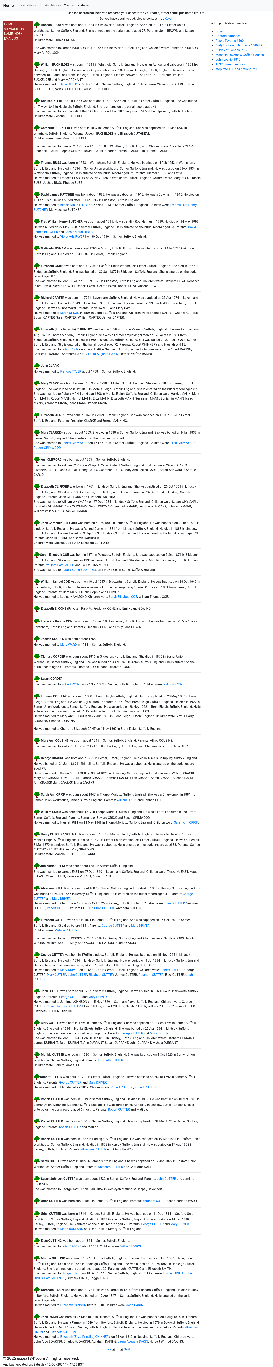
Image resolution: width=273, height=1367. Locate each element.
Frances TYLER (70, 371)
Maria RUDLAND (71, 1229)
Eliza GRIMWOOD (182, 443)
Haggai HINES (71, 1273)
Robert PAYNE (71, 684)
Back (109, 1349)
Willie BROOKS (130, 1246)
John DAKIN (69, 349)
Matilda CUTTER (65, 930)
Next (125, 1349)
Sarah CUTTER (174, 903)
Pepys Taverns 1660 (230, 41)
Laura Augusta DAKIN (103, 354)
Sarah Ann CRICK (186, 822)
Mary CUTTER (56, 975)
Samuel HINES (54, 1278)
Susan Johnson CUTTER (64, 1006)
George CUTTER (113, 925)
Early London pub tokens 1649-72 (239, 45)
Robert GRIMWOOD (75, 443)
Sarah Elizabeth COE (123, 597)
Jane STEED (68, 84)
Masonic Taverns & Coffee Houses (240, 55)
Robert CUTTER (57, 908)
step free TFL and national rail (236, 69)
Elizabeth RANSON (73, 1305)
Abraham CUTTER (151, 975)
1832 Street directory (230, 64)
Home (8, 5)
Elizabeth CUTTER (101, 975)
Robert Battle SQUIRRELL (79, 570)
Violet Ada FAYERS (73, 236)
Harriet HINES (173, 1273)
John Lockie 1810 (228, 59)
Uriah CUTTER (104, 908)
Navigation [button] (26, 5)
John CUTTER (77, 975)
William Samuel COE (60, 565)
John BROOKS (71, 1246)
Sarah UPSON (69, 313)
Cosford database (76, 5)
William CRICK (126, 800)
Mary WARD (68, 644)
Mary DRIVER (61, 899)
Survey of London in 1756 (233, 50)
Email (220, 31)
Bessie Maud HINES (74, 205)
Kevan (169, 18)
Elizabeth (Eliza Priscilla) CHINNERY (85, 1337)
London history (50, 5)
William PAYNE (173, 684)
